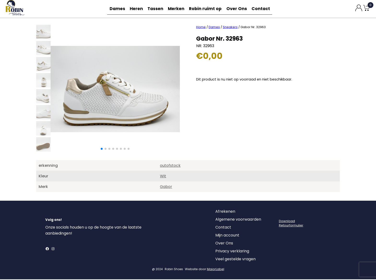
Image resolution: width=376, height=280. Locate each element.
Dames (116, 9)
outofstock (170, 166)
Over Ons (237, 9)
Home (201, 27)
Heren (136, 9)
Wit (163, 177)
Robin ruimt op (207, 9)
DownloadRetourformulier (291, 224)
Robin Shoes (174, 270)
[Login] (283, 213)
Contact (262, 9)
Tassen (157, 9)
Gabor (166, 187)
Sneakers (230, 27)
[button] (102, 149)
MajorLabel (215, 270)
